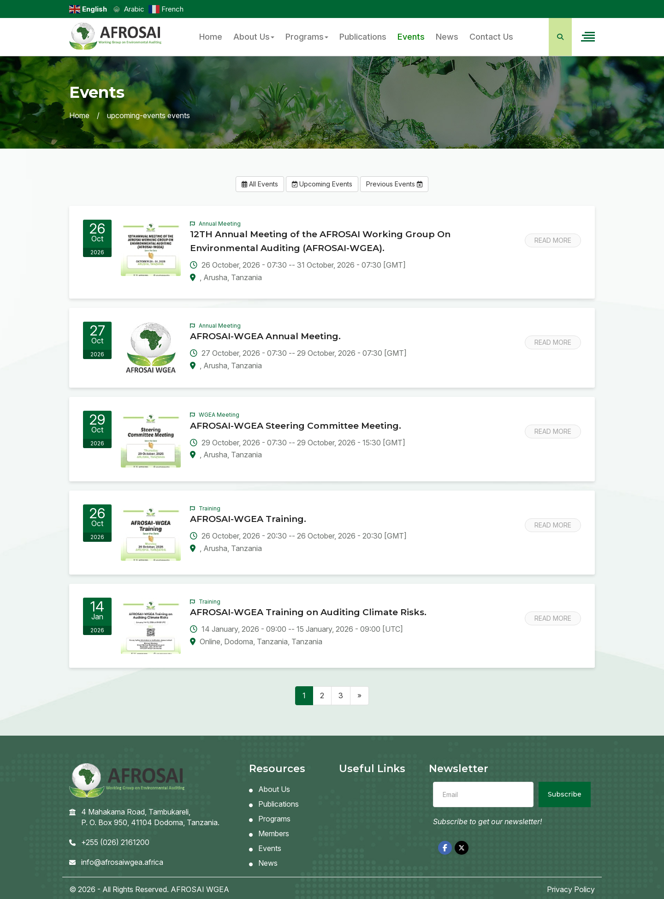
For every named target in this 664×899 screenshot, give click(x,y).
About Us (253, 37)
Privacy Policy (571, 889)
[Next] (359, 695)
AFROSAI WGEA (200, 889)
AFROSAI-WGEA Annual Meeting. (265, 336)
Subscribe (564, 794)
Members (269, 833)
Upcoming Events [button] (322, 184)
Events (411, 37)
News (447, 37)
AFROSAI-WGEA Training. (248, 519)
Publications (362, 37)
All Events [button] (260, 184)
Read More (552, 240)
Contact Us (491, 37)
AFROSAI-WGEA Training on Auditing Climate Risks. (308, 612)
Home (210, 37)
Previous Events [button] (394, 184)
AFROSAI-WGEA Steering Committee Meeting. (295, 425)
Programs (306, 37)
